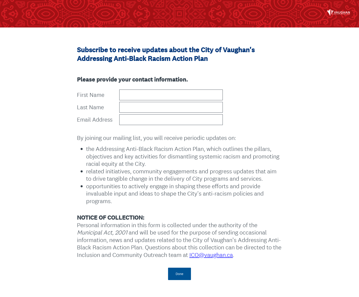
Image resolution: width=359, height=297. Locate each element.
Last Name (90, 107)
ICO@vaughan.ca (211, 255)
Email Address (94, 119)
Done (179, 274)
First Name (90, 94)
